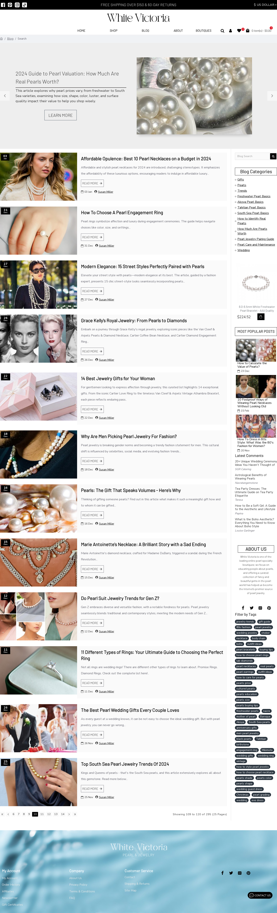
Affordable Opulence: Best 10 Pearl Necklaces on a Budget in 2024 (146, 158)
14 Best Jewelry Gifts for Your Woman (118, 378)
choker (265, 633)
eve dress (258, 800)
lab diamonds (244, 661)
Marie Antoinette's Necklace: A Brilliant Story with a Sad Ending (143, 544)
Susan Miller (105, 192)
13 (56, 814)
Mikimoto (267, 750)
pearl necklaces (246, 666)
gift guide (264, 621)
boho (239, 644)
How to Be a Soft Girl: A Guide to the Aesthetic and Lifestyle (255, 507)
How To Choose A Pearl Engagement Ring (122, 212)
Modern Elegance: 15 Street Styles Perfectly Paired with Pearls (142, 266)
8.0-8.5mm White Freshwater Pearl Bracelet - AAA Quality (257, 308)
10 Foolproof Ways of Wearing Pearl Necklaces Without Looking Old (254, 403)
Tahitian (261, 739)
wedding (241, 800)
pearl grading (261, 795)
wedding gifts (244, 755)
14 (63, 814)
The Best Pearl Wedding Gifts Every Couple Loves (130, 710)
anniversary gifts (246, 728)
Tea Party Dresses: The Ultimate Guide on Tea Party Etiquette (254, 492)
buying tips (266, 649)
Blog (10, 39)
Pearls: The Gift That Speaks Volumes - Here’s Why (131, 490)
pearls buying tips (247, 705)
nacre (266, 711)
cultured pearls (245, 688)
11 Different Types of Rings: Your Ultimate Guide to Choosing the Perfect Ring (152, 655)
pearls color (264, 778)
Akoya (240, 722)
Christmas (242, 795)
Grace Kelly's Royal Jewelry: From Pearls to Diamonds (134, 320)
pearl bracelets (245, 649)
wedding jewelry (246, 633)
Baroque (265, 716)
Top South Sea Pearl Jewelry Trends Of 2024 (125, 764)
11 (42, 814)
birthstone (242, 744)
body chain (258, 638)
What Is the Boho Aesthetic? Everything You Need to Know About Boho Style (255, 523)
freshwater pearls (247, 711)
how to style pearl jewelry (252, 767)
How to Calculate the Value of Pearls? (252, 365)
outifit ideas (254, 644)
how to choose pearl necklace (255, 772)
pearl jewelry (263, 627)
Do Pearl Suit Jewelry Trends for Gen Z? (120, 598)
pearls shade (244, 778)
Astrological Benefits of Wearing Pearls (250, 476)
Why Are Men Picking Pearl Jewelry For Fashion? (129, 436)
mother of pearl (245, 716)
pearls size (243, 700)
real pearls (267, 666)
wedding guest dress (249, 789)
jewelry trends (245, 621)
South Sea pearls (259, 722)
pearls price (243, 683)
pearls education (246, 694)
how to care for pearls (250, 677)
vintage (240, 761)
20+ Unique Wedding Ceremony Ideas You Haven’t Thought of (256, 463)
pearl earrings (245, 672)
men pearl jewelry (247, 733)
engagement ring (246, 750)
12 (49, 814)
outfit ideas (265, 672)
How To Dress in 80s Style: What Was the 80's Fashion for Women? (255, 443)
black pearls (243, 739)
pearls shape (244, 783)
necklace (241, 638)
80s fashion (243, 627)
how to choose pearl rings (252, 655)
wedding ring (266, 755)
